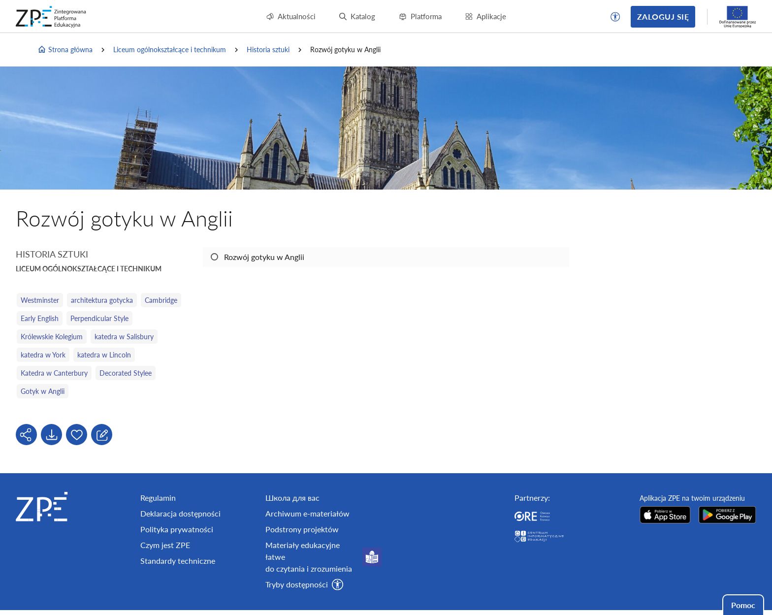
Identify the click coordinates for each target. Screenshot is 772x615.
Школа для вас (292, 497)
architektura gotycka (102, 300)
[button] (615, 17)
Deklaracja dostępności (180, 513)
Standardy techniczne (177, 560)
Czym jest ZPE (165, 545)
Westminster (40, 300)
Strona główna (65, 50)
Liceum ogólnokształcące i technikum (169, 49)
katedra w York (43, 355)
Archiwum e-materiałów (307, 513)
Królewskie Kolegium (52, 336)
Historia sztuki (268, 49)
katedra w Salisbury (124, 336)
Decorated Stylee (125, 373)
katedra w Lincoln (104, 355)
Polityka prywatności (176, 529)
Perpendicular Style (99, 318)
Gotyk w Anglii (42, 391)
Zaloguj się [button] (663, 16)
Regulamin (158, 497)
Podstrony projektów (302, 529)
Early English (40, 318)
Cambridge (161, 300)
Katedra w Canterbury (54, 373)
